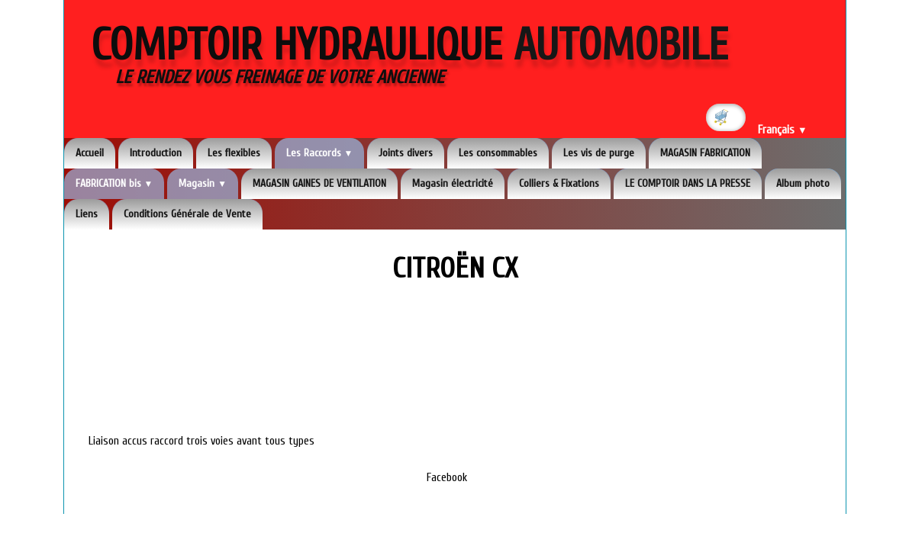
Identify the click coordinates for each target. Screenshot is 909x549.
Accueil (90, 152)
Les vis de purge (598, 152)
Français (782, 130)
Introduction (156, 152)
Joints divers (406, 152)
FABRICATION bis (114, 183)
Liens (87, 213)
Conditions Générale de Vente (187, 213)
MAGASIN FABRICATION (705, 152)
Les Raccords (319, 152)
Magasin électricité (452, 183)
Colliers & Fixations (559, 183)
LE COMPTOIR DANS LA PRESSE (687, 183)
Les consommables (498, 152)
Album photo (803, 183)
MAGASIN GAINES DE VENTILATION (319, 183)
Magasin (203, 183)
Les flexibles (234, 152)
